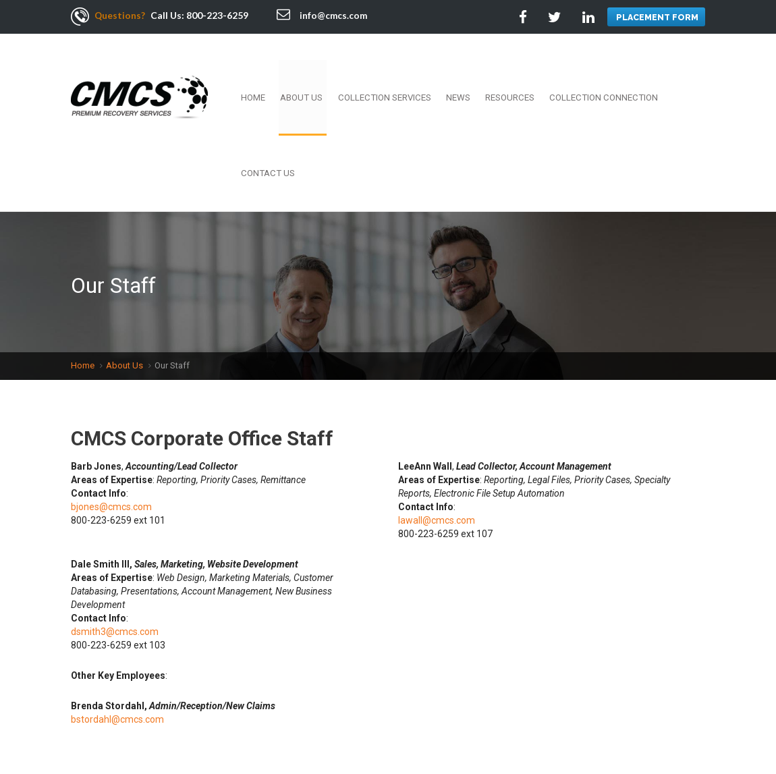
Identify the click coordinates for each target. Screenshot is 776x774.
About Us (318, 70)
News (460, 70)
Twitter (632, 717)
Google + (693, 717)
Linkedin (662, 717)
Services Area (243, 726)
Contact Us (679, 70)
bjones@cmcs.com (111, 404)
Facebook (602, 717)
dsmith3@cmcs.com (115, 529)
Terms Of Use (451, 712)
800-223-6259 (218, 15)
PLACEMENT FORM (656, 17)
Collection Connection (592, 70)
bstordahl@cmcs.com (117, 616)
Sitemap (301, 726)
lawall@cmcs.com (436, 417)
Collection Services (393, 70)
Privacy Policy (110, 726)
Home (275, 70)
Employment (182, 712)
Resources (506, 70)
